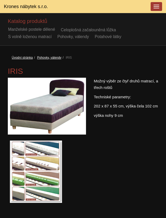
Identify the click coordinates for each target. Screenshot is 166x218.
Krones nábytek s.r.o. (26, 6)
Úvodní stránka (22, 57)
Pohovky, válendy (73, 36)
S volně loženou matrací (30, 36)
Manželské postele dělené (31, 29)
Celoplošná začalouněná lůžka (88, 30)
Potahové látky (108, 36)
